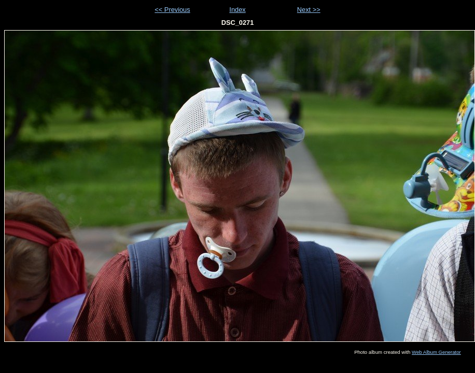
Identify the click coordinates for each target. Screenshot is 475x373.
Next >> (308, 9)
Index (237, 9)
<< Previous (172, 9)
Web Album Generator (436, 352)
